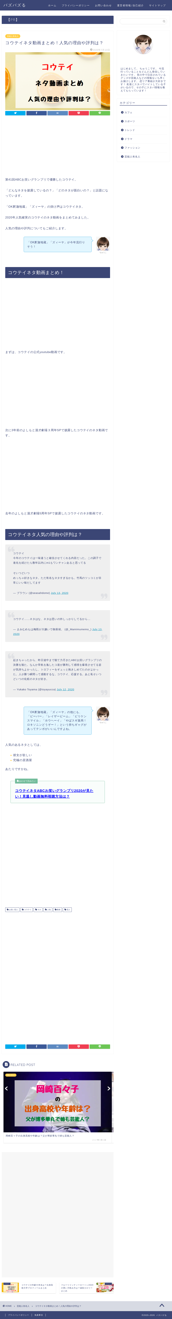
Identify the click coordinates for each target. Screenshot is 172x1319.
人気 (49, 910)
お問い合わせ (103, 5)
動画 (59, 910)
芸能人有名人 (13, 36)
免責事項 (38, 1315)
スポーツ (130, 121)
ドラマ (128, 139)
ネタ (39, 910)
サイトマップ (157, 5)
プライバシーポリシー (76, 5)
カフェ (128, 112)
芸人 (68, 910)
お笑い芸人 (13, 910)
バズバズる (14, 5)
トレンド (130, 130)
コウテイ (27, 910)
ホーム (52, 5)
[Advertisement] (57, 147)
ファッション (132, 147)
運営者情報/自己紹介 (130, 5)
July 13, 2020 (59, 592)
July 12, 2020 (65, 689)
